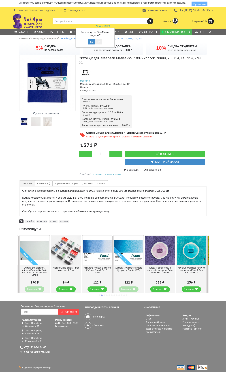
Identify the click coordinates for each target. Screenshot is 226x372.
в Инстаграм (95, 316)
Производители (153, 332)
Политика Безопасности (157, 325)
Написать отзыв (113, 174)
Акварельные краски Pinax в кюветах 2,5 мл (66, 269)
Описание (27, 183)
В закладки (133, 169)
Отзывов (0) (43, 183)
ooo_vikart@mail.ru (35, 351)
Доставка (87, 183)
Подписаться (69, 312)
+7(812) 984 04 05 (33, 347)
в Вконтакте (94, 325)
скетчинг (64, 221)
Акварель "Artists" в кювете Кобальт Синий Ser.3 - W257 (97, 270)
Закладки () (189, 325)
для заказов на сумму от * (113, 50)
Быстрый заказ (167, 162)
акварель (42, 221)
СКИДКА (50, 46)
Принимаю (199, 4)
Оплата (102, 183)
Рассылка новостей (192, 329)
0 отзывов (98, 174)
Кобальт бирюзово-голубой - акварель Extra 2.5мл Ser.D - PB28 (191, 270)
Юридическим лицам (66, 183)
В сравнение (153, 169)
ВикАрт (47, 367)
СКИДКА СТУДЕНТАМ (182, 46)
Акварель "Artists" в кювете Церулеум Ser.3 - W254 (128, 269)
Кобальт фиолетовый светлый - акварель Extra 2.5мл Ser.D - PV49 (160, 270)
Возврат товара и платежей (159, 329)
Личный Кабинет (191, 318)
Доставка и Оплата (155, 322)
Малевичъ (85, 81)
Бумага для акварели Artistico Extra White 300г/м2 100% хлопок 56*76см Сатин (34, 271)
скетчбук (30, 221)
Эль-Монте (103, 26)
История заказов (191, 322)
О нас (148, 318)
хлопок (53, 221)
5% (39, 48)
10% (161, 48)
